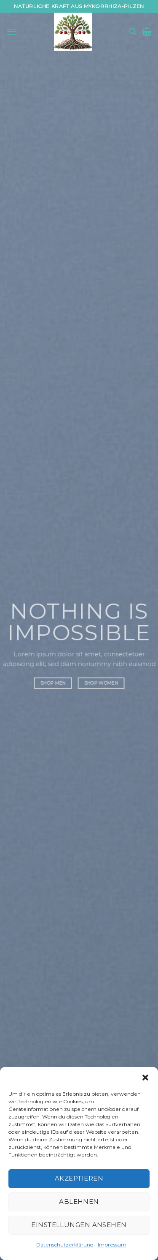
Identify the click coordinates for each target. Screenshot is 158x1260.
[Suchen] (132, 31)
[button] (145, 1077)
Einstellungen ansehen (78, 1225)
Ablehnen (79, 1201)
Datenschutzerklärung (65, 1244)
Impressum (112, 1244)
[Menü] (11, 31)
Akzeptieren (79, 1178)
